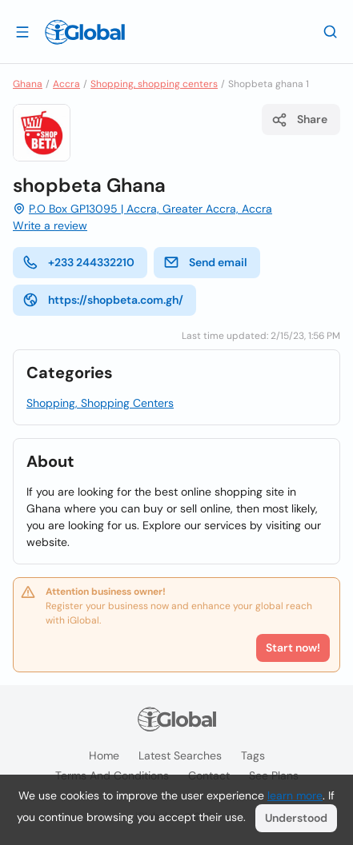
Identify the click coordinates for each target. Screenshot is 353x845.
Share (299, 120)
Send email (205, 262)
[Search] (331, 31)
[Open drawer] (22, 31)
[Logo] (85, 32)
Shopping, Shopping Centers (100, 403)
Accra (66, 84)
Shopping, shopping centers (154, 84)
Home (104, 755)
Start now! (293, 647)
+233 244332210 (78, 262)
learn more (295, 795)
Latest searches (180, 755)
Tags (253, 755)
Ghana (27, 84)
